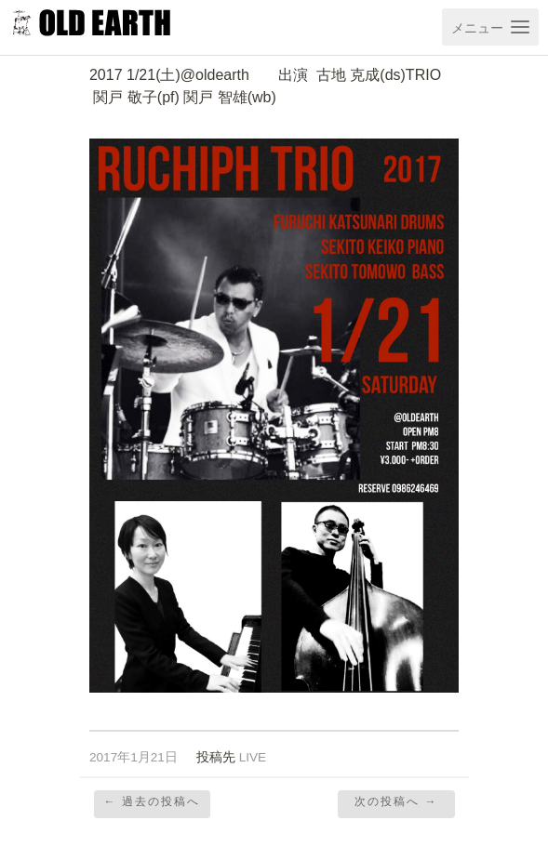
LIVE (252, 757)
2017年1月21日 (133, 757)
